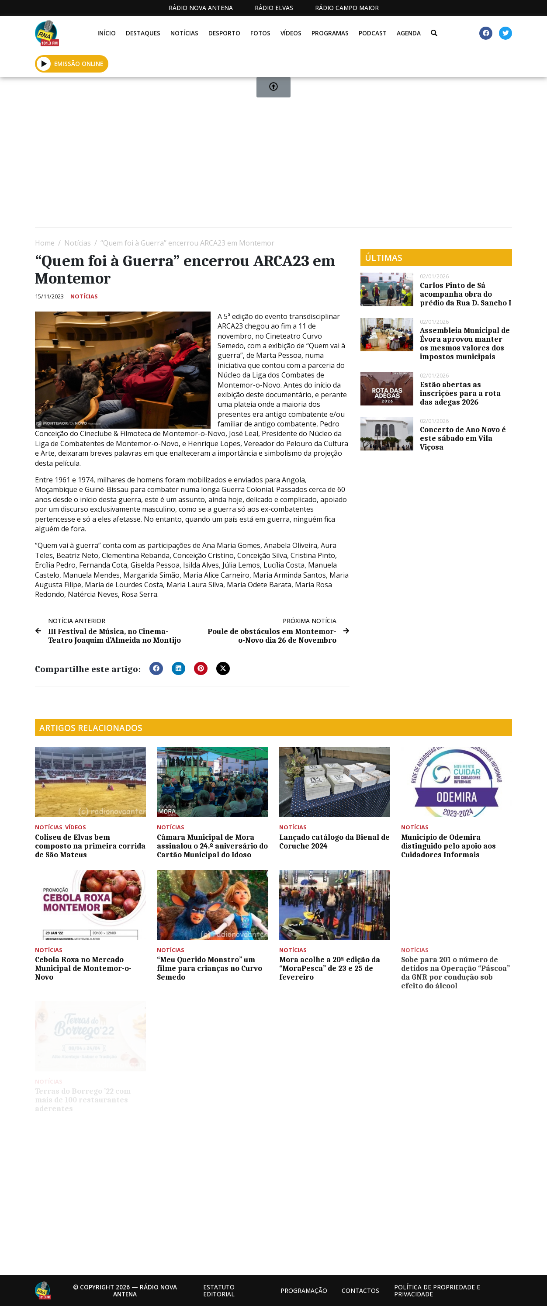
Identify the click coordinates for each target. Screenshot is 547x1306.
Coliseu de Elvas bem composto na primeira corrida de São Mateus (90, 846)
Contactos (360, 1290)
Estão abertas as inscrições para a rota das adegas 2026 (460, 393)
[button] (156, 668)
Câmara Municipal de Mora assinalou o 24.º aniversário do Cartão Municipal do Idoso (212, 846)
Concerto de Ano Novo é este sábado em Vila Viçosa (463, 438)
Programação (303, 1290)
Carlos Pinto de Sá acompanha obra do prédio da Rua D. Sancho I (465, 294)
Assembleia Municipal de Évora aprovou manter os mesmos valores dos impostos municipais (465, 343)
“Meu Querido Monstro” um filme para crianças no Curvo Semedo (209, 968)
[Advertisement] (273, 155)
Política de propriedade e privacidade (437, 1290)
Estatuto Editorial (219, 1290)
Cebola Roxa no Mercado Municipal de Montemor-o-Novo (83, 968)
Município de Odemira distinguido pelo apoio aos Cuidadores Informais (448, 846)
